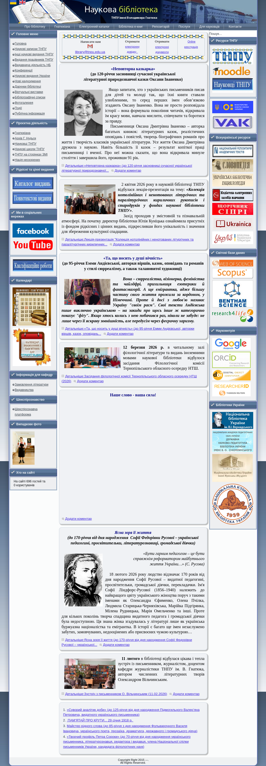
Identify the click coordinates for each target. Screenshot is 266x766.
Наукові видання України (32, 76)
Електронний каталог (94, 26)
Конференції (24, 70)
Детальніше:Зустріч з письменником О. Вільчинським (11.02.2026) (116, 694)
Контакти (235, 26)
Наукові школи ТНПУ (30, 149)
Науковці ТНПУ (26, 144)
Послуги (184, 26)
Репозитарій (160, 26)
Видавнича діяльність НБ (33, 65)
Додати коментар (128, 170)
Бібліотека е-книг (131, 26)
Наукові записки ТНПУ (31, 49)
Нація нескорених (27, 160)
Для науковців (209, 26)
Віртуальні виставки (29, 92)
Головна (21, 43)
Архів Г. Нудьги (25, 138)
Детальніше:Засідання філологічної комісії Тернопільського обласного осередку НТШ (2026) (129, 378)
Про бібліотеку (35, 26)
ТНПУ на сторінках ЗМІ (31, 154)
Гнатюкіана (62, 26)
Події (18, 108)
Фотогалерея (24, 103)
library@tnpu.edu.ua (90, 52)
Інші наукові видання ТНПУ (34, 54)
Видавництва (24, 390)
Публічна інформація (30, 113)
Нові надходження (28, 81)
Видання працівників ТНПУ (34, 59)
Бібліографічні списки (30, 97)
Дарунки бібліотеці (28, 86)
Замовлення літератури (31, 384)
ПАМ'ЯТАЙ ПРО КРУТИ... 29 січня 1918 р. (100, 720)
